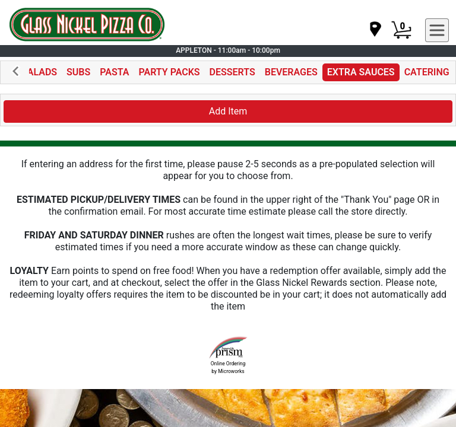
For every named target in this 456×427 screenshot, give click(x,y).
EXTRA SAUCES (361, 72)
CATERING (426, 72)
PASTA (114, 72)
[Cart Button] (401, 30)
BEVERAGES (291, 72)
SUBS (78, 72)
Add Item (228, 111)
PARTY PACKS (169, 72)
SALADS (39, 72)
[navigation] (375, 30)
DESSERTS (232, 72)
